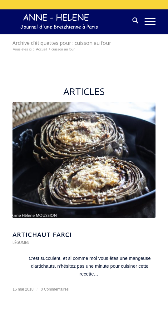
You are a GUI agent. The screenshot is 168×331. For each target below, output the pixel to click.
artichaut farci (42, 234)
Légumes (20, 242)
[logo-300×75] (69, 21)
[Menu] (147, 21)
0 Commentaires (55, 289)
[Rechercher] (132, 21)
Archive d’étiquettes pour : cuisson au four (61, 42)
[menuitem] (132, 21)
